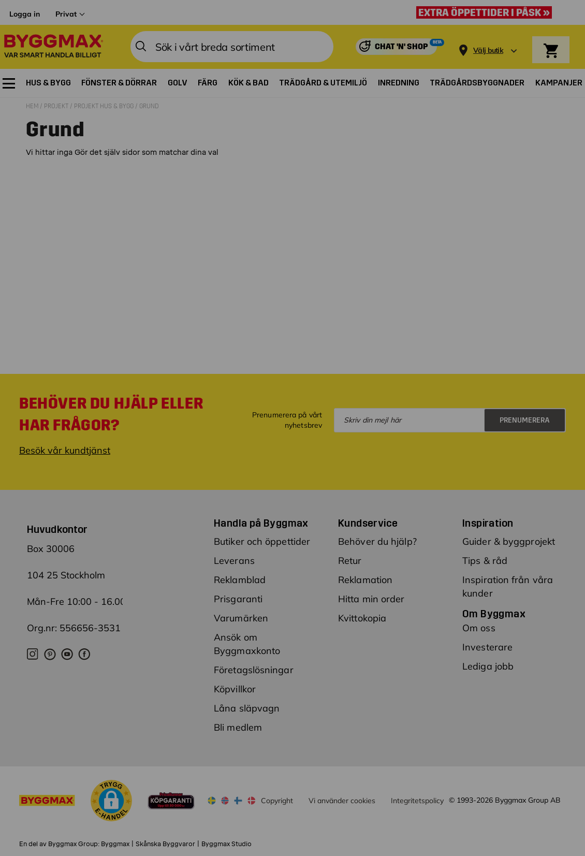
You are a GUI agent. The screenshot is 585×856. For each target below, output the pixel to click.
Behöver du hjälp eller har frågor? (111, 414)
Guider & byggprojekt (508, 541)
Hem (33, 106)
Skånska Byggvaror (165, 844)
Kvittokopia (362, 618)
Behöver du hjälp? (377, 541)
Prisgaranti (238, 599)
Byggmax (115, 844)
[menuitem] (9, 83)
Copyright (277, 800)
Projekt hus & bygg (104, 106)
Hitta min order (371, 599)
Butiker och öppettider (262, 541)
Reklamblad (240, 580)
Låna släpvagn (247, 708)
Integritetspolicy (417, 800)
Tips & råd (484, 561)
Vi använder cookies (342, 800)
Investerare (487, 647)
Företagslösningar (254, 670)
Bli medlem (238, 727)
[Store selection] (487, 46)
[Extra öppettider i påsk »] (486, 12)
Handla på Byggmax (261, 523)
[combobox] (231, 46)
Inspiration (487, 523)
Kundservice (368, 523)
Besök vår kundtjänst (64, 450)
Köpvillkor (235, 689)
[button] (111, 802)
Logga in (24, 14)
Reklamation (365, 580)
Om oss (478, 628)
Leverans (234, 561)
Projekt (57, 106)
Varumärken (241, 618)
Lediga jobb (488, 666)
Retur (350, 561)
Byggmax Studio (226, 844)
